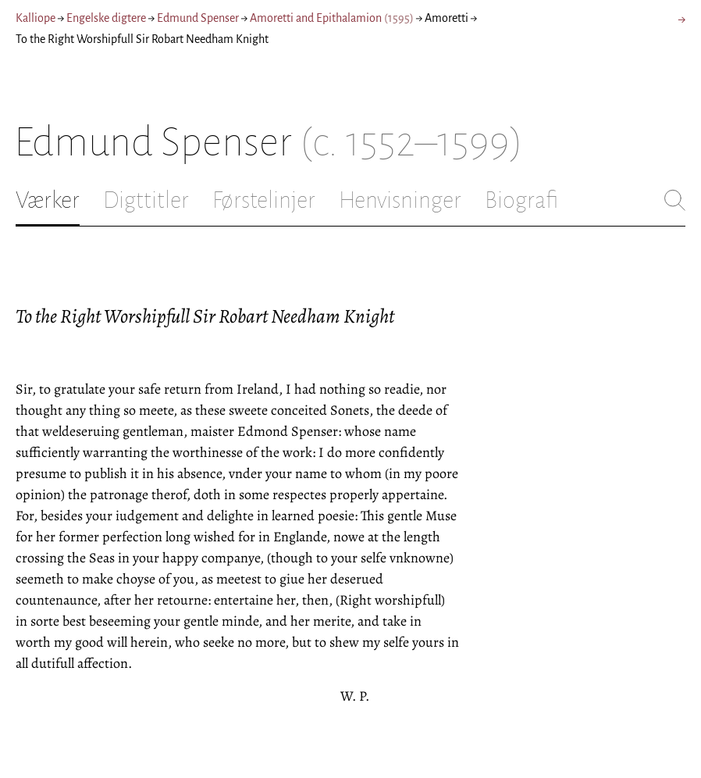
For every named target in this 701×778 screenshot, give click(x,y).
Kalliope (35, 18)
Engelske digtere (106, 18)
